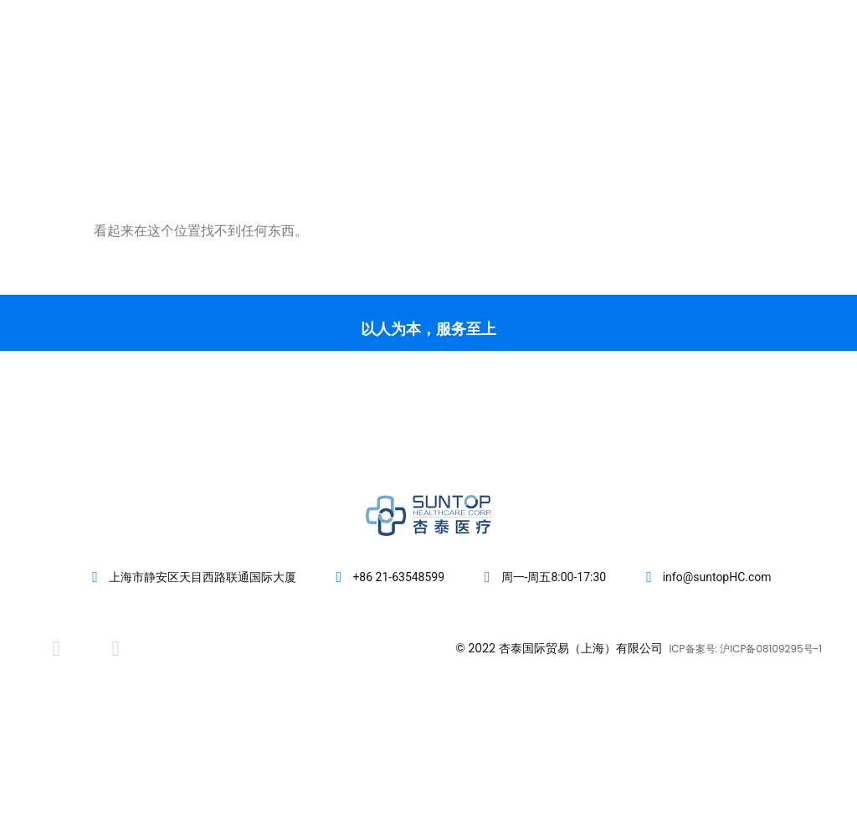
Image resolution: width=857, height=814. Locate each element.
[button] (816, 76)
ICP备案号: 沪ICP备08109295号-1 (745, 648)
